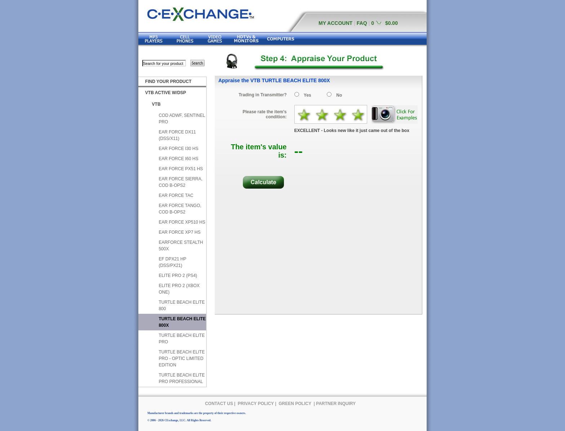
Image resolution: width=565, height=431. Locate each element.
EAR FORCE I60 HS (178, 158)
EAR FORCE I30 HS (178, 148)
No (339, 95)
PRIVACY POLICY (256, 403)
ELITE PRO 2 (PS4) (178, 275)
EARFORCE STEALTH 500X (181, 245)
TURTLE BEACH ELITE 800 (182, 305)
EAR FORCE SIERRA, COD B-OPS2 (180, 182)
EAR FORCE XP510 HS (182, 222)
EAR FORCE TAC (176, 195)
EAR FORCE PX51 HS (181, 168)
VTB (156, 104)
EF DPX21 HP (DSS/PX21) (172, 262)
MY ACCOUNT (335, 23)
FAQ (362, 23)
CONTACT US (219, 403)
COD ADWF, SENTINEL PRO (182, 118)
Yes (307, 95)
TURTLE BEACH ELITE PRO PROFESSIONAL (182, 378)
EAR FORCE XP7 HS (179, 232)
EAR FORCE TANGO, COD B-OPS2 (180, 209)
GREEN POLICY (295, 403)
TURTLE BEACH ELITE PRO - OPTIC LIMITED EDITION (182, 358)
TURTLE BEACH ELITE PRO (182, 338)
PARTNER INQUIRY (336, 403)
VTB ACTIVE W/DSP (165, 92)
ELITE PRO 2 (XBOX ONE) (179, 289)
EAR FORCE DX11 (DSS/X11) (177, 135)
